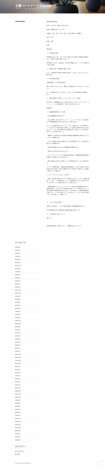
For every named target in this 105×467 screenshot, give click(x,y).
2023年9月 (17, 296)
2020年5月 (17, 409)
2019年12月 (18, 421)
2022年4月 (17, 342)
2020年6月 (17, 406)
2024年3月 (17, 281)
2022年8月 (17, 329)
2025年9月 (17, 247)
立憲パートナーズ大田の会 (33, 5)
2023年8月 (17, 299)
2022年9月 (17, 326)
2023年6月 (17, 305)
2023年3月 (17, 314)
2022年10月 (18, 323)
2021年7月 (17, 369)
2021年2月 (17, 385)
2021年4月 (17, 378)
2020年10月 (18, 397)
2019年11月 (18, 424)
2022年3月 (17, 345)
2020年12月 (18, 391)
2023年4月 (17, 311)
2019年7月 (17, 437)
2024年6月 (17, 278)
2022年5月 (17, 339)
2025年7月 (17, 250)
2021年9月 (17, 363)
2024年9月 (17, 268)
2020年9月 (17, 400)
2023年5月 (17, 308)
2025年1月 (17, 262)
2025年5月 (17, 253)
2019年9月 (17, 430)
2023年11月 (18, 290)
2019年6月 (17, 440)
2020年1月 (17, 418)
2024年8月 (17, 271)
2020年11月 (18, 394)
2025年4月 (17, 256)
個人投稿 (17, 454)
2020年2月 (17, 415)
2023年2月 (17, 317)
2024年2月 (17, 284)
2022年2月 (17, 348)
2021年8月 (17, 366)
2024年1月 (17, 287)
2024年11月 (18, 265)
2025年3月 (17, 259)
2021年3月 (17, 381)
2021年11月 (18, 357)
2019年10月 (18, 427)
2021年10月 (18, 360)
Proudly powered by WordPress (23, 463)
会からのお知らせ (19, 451)
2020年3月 (17, 412)
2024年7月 (17, 274)
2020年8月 (17, 403)
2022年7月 (17, 333)
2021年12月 (18, 354)
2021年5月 (17, 375)
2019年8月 (17, 434)
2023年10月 (18, 293)
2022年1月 (17, 351)
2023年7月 (17, 302)
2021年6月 (17, 372)
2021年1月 (17, 388)
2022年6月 (17, 336)
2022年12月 (18, 320)
